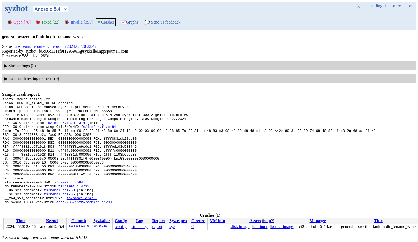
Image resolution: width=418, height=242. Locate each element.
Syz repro (178, 220)
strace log (140, 226)
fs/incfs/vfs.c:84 (98, 133)
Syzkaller (101, 220)
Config (121, 220)
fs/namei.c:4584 (67, 199)
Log (139, 220)
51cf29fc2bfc (79, 226)
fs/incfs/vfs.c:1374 (65, 128)
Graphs (129, 22)
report (157, 226)
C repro (198, 220)
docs (409, 5)
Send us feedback (162, 22)
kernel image (282, 226)
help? (268, 220)
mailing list (378, 5)
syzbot (16, 8)
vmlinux (260, 226)
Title (378, 220)
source (397, 5)
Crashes (105, 22)
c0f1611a (100, 226)
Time (20, 220)
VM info (217, 220)
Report (158, 220)
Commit (78, 220)
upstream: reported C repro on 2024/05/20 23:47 (56, 46)
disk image (240, 226)
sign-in (360, 5)
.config (121, 226)
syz (172, 226)
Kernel (52, 220)
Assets (255, 220)
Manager (318, 220)
